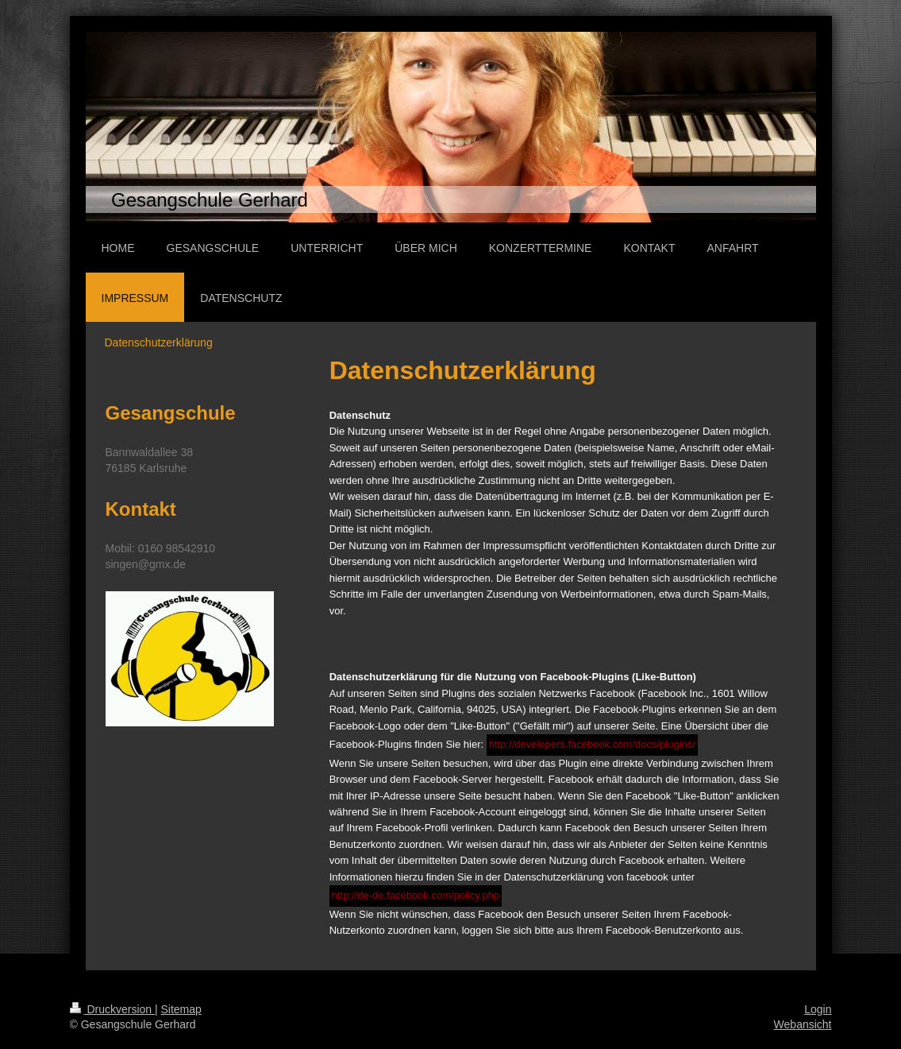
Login (817, 1009)
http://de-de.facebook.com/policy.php (416, 895)
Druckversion (112, 1009)
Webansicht (803, 1024)
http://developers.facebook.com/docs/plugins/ (592, 744)
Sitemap (181, 1009)
